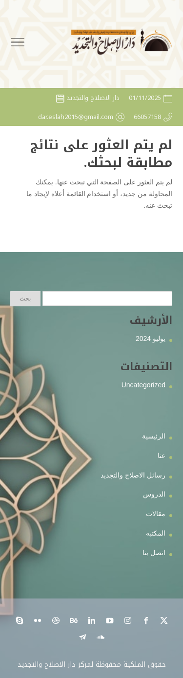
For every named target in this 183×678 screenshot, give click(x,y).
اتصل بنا (153, 553)
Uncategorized (143, 385)
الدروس (154, 494)
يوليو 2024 (150, 338)
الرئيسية (153, 436)
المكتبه (155, 533)
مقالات (155, 514)
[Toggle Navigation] (17, 44)
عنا (161, 455)
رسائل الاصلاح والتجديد (133, 475)
